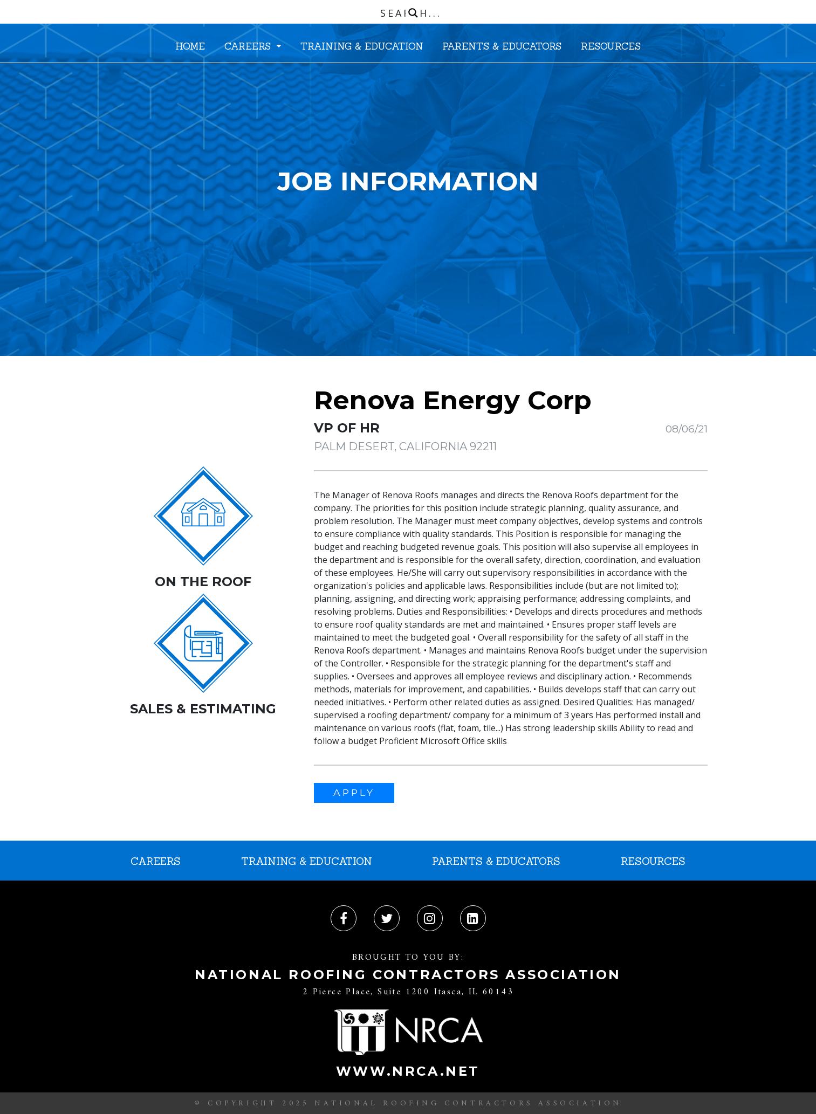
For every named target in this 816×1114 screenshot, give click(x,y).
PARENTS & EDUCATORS (501, 46)
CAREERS (249, 46)
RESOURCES (611, 46)
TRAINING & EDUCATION (361, 46)
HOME (190, 46)
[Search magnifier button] (413, 12)
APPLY (354, 792)
